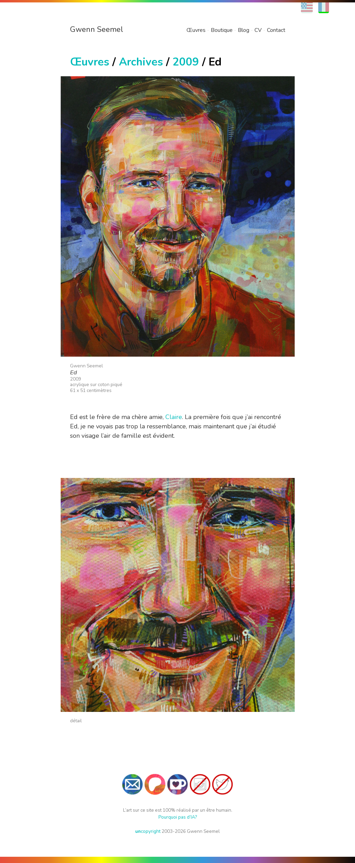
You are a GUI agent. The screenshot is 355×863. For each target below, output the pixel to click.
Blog (243, 30)
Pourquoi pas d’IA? (177, 817)
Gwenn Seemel (96, 29)
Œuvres (196, 30)
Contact (276, 30)
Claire (173, 417)
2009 (186, 61)
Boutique (222, 30)
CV (258, 30)
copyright (148, 831)
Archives (141, 61)
